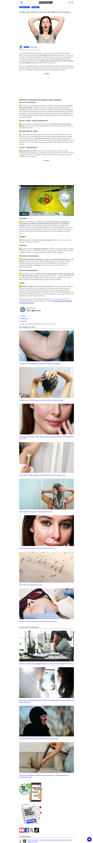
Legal (44, 834)
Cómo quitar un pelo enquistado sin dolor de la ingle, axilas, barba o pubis (46, 453)
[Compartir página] (72, 2)
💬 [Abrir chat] (89, 839)
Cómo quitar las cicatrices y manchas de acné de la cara (46, 526)
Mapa (30, 834)
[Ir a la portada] (46, 2)
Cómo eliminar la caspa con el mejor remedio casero (46, 489)
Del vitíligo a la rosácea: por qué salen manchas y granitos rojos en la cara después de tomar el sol (46, 415)
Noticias (23, 309)
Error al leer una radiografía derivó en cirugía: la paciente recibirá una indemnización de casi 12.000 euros (46, 679)
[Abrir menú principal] (21, 3)
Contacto (37, 834)
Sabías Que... (24, 7)
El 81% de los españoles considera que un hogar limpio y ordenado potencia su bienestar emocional (46, 754)
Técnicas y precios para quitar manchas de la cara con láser (46, 599)
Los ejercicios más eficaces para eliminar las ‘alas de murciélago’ (46, 341)
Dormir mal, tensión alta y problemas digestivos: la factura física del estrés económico (46, 641)
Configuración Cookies (62, 834)
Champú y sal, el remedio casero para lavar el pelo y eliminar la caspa (46, 378)
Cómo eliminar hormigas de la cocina (46, 562)
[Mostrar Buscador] (69, 2)
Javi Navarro (34, 47)
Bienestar (35, 7)
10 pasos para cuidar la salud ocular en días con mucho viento (46, 716)
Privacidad (51, 834)
